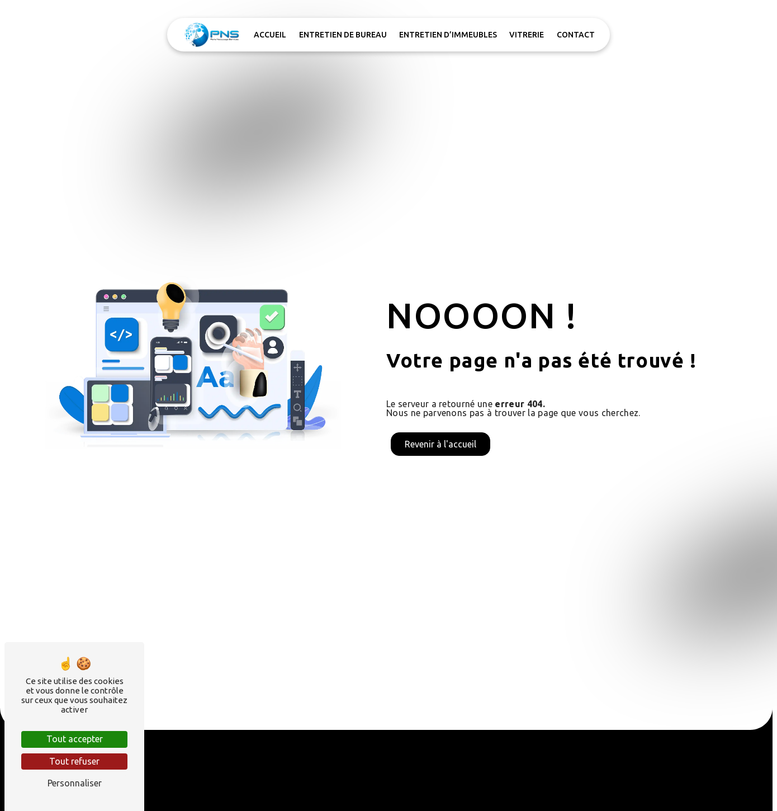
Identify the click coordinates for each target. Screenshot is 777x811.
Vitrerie (526, 34)
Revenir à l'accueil (440, 444)
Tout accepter (74, 739)
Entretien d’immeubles (448, 34)
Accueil (270, 34)
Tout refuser (74, 761)
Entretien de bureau (343, 34)
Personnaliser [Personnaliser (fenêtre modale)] (75, 783)
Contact (576, 34)
